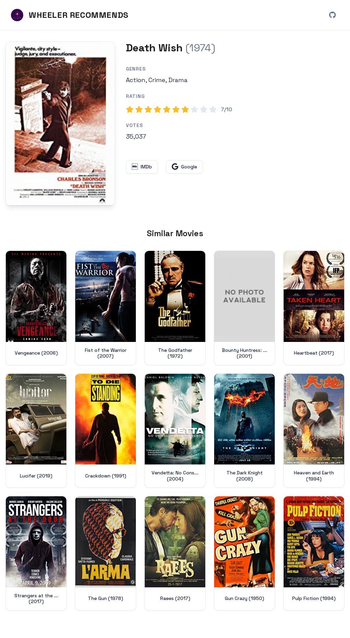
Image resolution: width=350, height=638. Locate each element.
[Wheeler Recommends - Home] (70, 15)
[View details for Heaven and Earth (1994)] (314, 431)
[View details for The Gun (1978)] (105, 553)
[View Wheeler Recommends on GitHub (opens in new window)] (332, 15)
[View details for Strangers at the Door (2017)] (36, 553)
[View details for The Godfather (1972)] (175, 308)
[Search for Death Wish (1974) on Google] (60, 123)
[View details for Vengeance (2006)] (36, 308)
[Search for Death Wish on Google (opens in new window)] (184, 167)
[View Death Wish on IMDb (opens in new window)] (142, 167)
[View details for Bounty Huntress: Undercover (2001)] (244, 308)
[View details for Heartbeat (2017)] (314, 308)
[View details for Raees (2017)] (175, 553)
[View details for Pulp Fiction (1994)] (314, 553)
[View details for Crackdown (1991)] (105, 431)
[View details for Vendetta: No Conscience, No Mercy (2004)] (175, 431)
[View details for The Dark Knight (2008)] (244, 431)
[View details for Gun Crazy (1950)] (244, 553)
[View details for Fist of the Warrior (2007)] (105, 308)
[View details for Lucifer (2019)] (36, 431)
